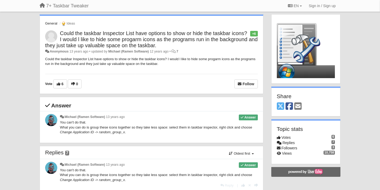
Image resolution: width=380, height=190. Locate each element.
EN (295, 6)
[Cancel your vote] (249, 185)
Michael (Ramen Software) (128, 51)
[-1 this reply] (256, 185)
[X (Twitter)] (280, 106)
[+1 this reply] (243, 185)
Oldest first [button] (241, 153)
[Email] (298, 106)
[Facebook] (289, 106)
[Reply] (227, 185)
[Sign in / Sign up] (322, 5)
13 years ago (115, 117)
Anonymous (59, 51)
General (51, 23)
